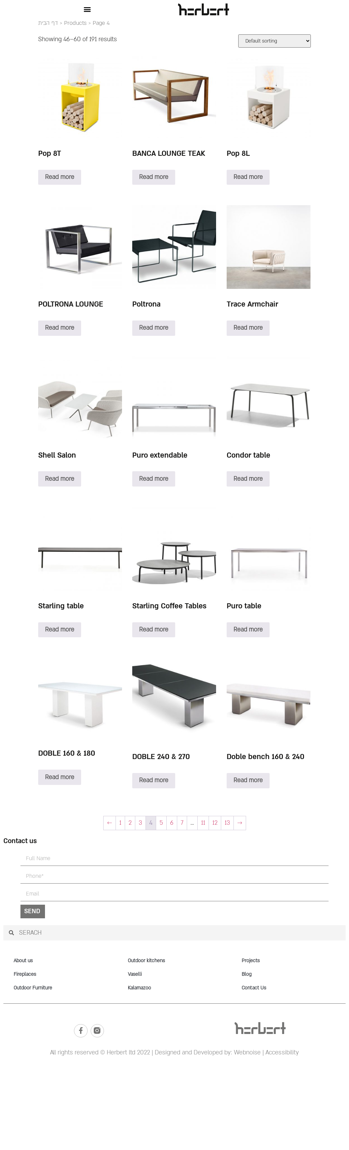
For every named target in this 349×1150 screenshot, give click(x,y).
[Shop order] (274, 41)
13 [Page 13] (227, 823)
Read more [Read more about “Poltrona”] (153, 328)
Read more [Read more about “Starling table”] (59, 630)
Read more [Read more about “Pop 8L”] (248, 177)
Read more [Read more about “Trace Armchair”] (248, 328)
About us (23, 960)
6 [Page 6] (171, 823)
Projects (251, 960)
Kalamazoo (139, 988)
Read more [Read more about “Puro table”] (248, 630)
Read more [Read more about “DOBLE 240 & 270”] (153, 780)
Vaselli (135, 974)
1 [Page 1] (120, 823)
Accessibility (282, 1053)
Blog (247, 974)
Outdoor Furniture (33, 988)
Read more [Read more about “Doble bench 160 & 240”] (248, 780)
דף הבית (48, 23)
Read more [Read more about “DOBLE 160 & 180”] (59, 777)
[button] (87, 9)
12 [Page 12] (214, 823)
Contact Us (254, 988)
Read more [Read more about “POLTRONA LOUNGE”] (59, 328)
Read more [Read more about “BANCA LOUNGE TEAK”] (153, 177)
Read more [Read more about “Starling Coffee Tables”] (153, 630)
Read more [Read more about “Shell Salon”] (59, 479)
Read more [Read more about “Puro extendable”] (153, 479)
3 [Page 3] (140, 823)
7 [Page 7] (182, 823)
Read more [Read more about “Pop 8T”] (59, 177)
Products (75, 23)
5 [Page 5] (161, 823)
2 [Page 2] (130, 823)
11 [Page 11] (203, 823)
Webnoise (246, 1053)
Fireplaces (25, 974)
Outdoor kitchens (146, 960)
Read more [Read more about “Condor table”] (248, 479)
